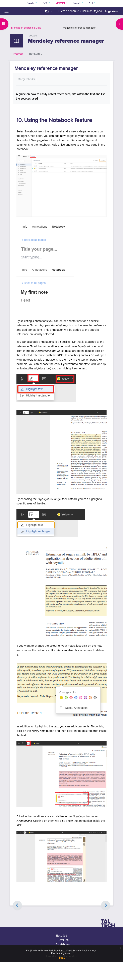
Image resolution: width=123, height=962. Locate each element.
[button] (49, 11)
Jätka (61, 958)
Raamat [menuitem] (18, 53)
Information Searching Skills (26, 28)
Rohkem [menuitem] (34, 53)
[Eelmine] (17, 905)
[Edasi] (105, 905)
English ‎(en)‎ (63, 944)
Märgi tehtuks (26, 79)
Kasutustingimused (61, 953)
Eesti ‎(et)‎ (61, 935)
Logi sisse (111, 11)
